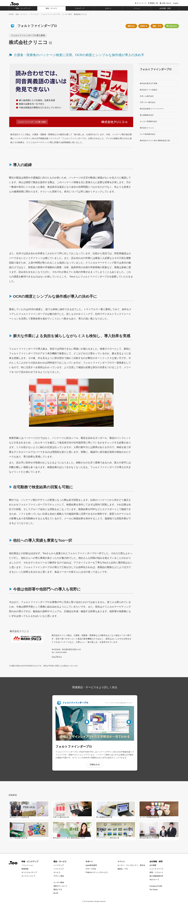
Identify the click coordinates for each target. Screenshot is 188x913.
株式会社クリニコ (147, 128)
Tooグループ (154, 881)
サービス (57, 874)
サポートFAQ (91, 870)
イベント (121, 863)
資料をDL (131, 26)
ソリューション (28, 867)
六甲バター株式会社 (147, 102)
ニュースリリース (156, 870)
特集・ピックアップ (30, 863)
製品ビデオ (58, 891)
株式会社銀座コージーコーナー (152, 109)
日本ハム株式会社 (147, 96)
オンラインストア (28, 877)
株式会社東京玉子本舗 (148, 83)
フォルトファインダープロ (50, 14)
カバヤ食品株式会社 (147, 134)
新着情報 (25, 870)
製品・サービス (21, 14)
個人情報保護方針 (156, 877)
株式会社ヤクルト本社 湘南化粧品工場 (155, 140)
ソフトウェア (34, 14)
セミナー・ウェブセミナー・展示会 (131, 867)
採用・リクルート (156, 874)
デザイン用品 (59, 877)
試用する (143, 26)
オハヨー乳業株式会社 (148, 121)
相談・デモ (157, 26)
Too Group (153, 891)
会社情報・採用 (156, 863)
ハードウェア (59, 867)
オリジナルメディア (29, 874)
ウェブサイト (57, 657)
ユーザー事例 (67, 14)
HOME (11, 14)
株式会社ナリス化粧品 (148, 90)
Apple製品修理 (91, 867)
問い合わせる (171, 26)
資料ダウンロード (60, 887)
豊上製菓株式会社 (147, 115)
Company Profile (155, 887)
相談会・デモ (123, 870)
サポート (89, 863)
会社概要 (152, 867)
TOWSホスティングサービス (97, 874)
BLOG (56, 894)
